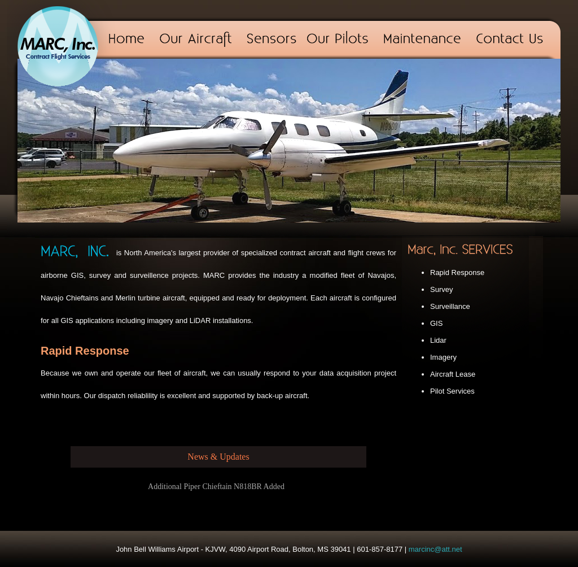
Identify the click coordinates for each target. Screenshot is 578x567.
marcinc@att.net (435, 549)
